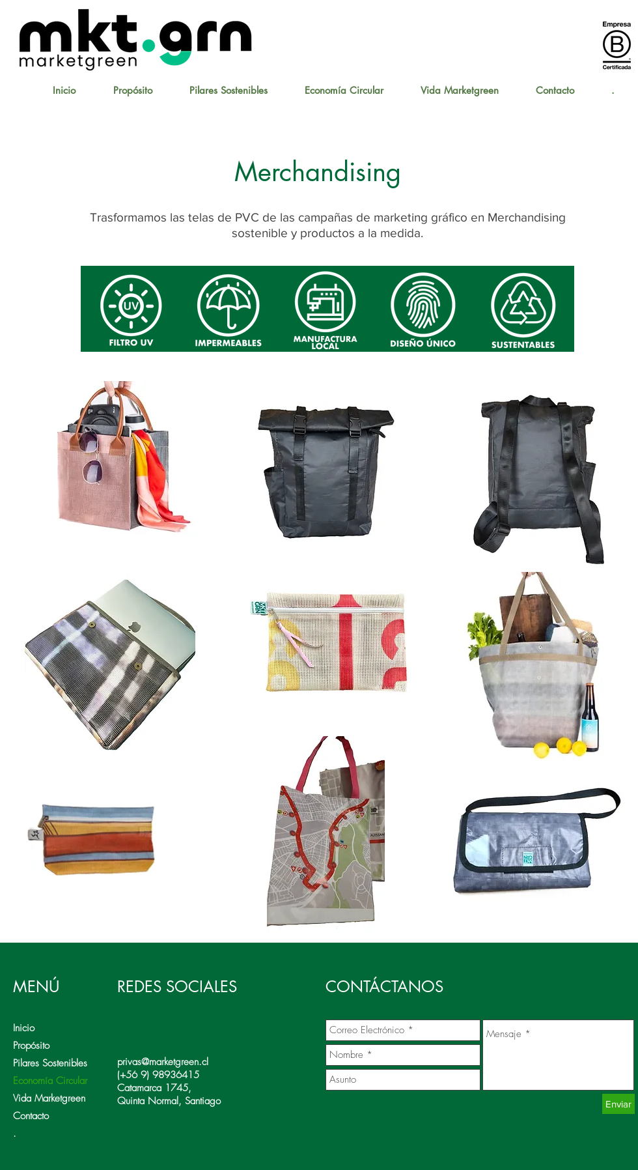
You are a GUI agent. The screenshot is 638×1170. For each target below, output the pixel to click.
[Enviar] (618, 1104)
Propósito (31, 1045)
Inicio (24, 1027)
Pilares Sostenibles (50, 1063)
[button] (344, 91)
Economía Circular (50, 1080)
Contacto (31, 1115)
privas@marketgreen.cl (162, 1061)
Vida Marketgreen (49, 1098)
